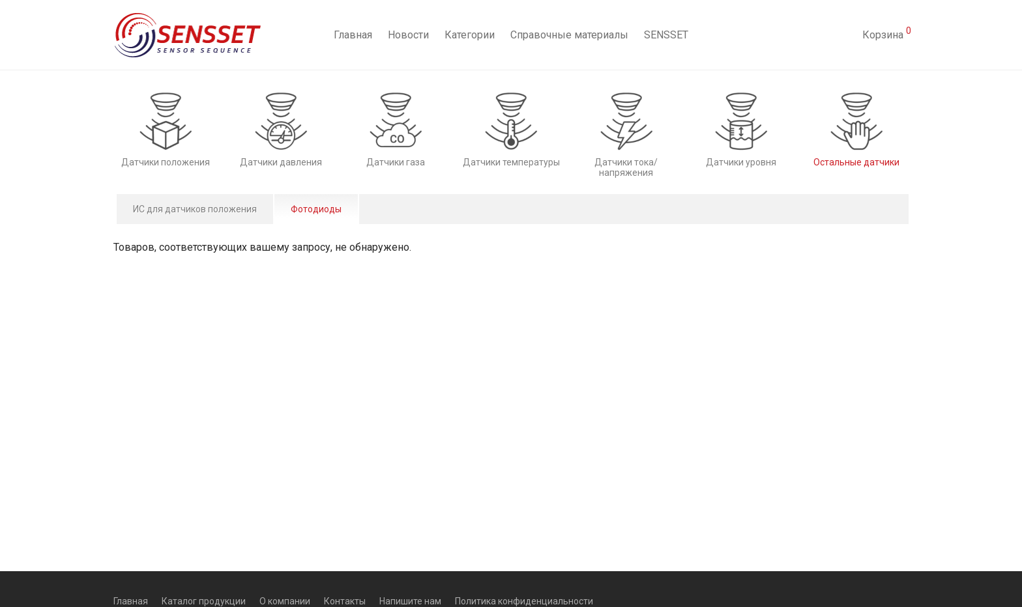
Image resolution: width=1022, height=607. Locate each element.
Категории (470, 35)
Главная (353, 35)
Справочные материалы (569, 35)
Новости (408, 35)
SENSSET (666, 35)
